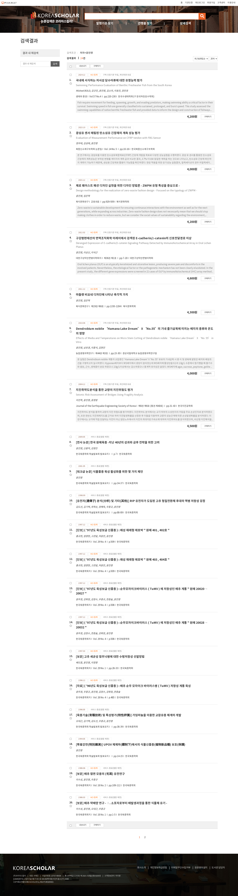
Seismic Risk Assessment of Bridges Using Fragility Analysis (109, 394)
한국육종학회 (125, 454)
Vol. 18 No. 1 (99, 815)
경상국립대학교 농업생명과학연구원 (139, 353)
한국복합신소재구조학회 (143, 149)
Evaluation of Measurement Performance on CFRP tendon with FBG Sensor (118, 138)
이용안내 (231, 3)
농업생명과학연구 (84, 353)
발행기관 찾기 (104, 23)
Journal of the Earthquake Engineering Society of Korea (106, 406)
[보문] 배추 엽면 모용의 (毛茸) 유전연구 (100, 774)
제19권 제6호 (97, 306)
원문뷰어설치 (201, 867)
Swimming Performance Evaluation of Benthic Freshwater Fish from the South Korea (124, 85)
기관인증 (189, 3)
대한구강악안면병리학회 (141, 258)
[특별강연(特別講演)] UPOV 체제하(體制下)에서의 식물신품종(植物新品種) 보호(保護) (130, 744)
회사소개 (141, 867)
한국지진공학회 (185, 406)
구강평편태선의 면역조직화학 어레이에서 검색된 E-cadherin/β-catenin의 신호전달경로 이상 (134, 238)
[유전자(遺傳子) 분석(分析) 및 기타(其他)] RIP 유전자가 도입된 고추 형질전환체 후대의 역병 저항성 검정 (140, 501)
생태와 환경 (81, 96)
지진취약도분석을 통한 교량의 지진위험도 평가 (104, 390)
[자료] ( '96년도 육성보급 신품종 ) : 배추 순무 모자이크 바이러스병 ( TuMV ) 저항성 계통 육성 (133, 686)
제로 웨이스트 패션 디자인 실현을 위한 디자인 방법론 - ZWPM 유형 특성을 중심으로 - (128, 185)
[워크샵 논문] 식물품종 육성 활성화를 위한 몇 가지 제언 (109, 471)
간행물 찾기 (145, 23)
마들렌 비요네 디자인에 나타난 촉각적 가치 (102, 294)
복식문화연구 (82, 202)
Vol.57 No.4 (95, 96)
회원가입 (211, 3)
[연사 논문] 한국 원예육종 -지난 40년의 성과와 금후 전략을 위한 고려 (118, 442)
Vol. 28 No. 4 (99, 697)
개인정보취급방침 (158, 867)
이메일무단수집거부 (180, 867)
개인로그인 (200, 3)
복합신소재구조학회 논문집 (89, 149)
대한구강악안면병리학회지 (88, 258)
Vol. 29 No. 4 (99, 542)
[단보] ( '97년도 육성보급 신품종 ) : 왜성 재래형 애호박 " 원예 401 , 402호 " (123, 530)
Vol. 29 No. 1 (99, 668)
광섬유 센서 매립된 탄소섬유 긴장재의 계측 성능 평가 (108, 133)
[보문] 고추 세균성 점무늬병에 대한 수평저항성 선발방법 (110, 656)
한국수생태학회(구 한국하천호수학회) (136, 96)
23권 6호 (95, 202)
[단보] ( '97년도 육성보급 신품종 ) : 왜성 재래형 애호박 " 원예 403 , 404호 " (123, 559)
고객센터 (221, 3)
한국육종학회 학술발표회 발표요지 (92, 454)
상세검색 (185, 23)
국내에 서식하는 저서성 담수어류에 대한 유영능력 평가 (109, 80)
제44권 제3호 (101, 353)
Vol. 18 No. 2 (99, 785)
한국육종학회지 (83, 542)
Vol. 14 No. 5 (110, 149)
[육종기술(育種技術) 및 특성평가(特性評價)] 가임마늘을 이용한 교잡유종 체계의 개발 (128, 715)
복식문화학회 (122, 202)
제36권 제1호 (110, 258)
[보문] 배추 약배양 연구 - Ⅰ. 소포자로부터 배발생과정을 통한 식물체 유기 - (121, 803)
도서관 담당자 (218, 867)
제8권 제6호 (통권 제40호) (151, 406)
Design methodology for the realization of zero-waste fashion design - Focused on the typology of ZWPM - (136, 190)
